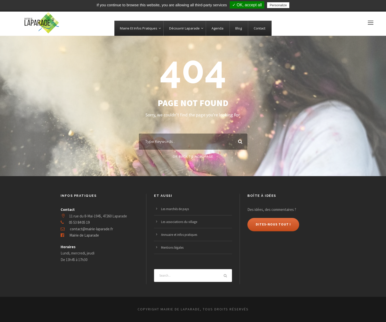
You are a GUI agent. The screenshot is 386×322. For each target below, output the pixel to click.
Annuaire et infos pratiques (179, 235)
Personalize (278, 5)
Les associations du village (179, 222)
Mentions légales (172, 247)
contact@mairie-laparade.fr (91, 229)
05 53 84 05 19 (79, 222)
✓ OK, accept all (247, 5)
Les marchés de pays (175, 209)
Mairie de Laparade (84, 235)
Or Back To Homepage (193, 156)
